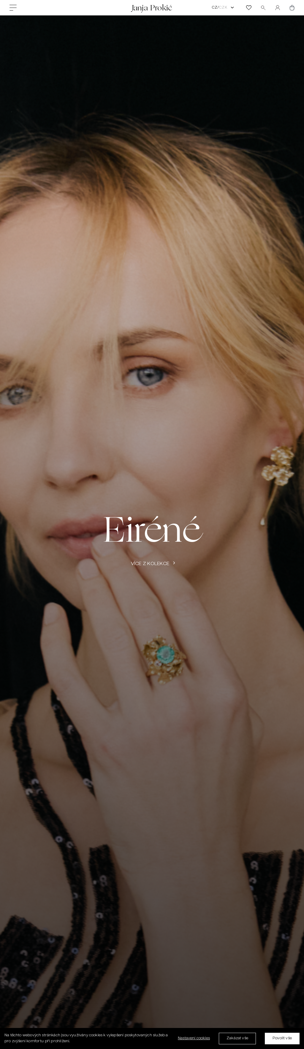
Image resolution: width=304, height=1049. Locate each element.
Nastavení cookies (194, 1040)
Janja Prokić (152, 7)
